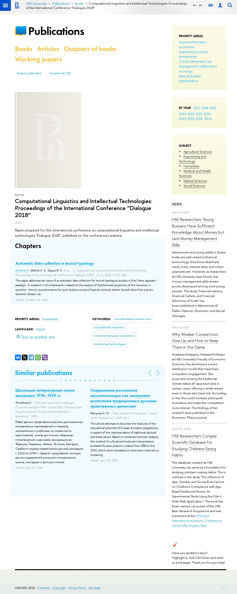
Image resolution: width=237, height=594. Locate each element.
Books (23, 49)
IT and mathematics (192, 61)
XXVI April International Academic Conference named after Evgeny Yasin (197, 521)
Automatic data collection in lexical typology (54, 263)
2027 (196, 108)
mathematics (208, 66)
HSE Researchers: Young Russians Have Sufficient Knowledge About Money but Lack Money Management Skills (198, 232)
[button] (61, 380)
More (208, 118)
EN (200, 5)
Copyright (59, 588)
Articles (48, 49)
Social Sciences (194, 185)
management (188, 66)
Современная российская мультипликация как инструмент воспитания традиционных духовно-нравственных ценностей (124, 398)
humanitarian (188, 56)
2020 (182, 118)
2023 (190, 114)
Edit (224, 587)
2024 (182, 114)
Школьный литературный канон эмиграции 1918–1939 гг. (45, 393)
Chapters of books (90, 49)
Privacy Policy (77, 588)
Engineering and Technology (192, 158)
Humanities (191, 166)
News (177, 204)
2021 (207, 114)
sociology (185, 71)
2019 (190, 118)
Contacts (43, 588)
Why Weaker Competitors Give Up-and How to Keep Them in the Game (195, 340)
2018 (199, 118)
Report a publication (29, 73)
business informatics (192, 42)
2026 (205, 108)
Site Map (94, 588)
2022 (199, 114)
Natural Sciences (195, 180)
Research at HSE (60, 73)
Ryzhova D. (22, 270)
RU (194, 5)
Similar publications (43, 373)
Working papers (38, 59)
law (209, 61)
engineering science (193, 51)
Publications (56, 31)
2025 (213, 108)
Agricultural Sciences (197, 151)
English (40, 329)
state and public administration (190, 78)
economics (186, 47)
